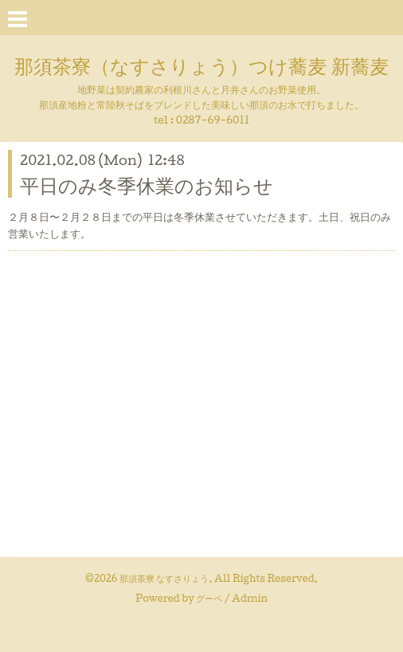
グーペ (209, 598)
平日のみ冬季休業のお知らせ (146, 185)
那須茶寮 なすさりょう (164, 578)
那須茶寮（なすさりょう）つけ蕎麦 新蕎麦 (201, 65)
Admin (250, 598)
